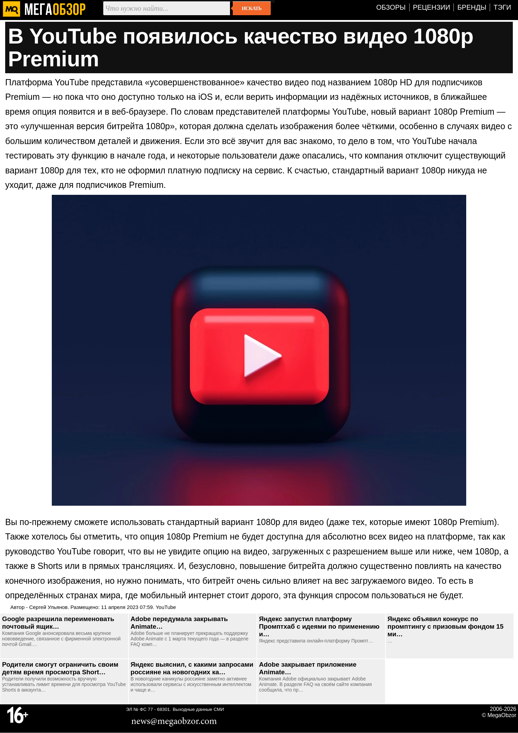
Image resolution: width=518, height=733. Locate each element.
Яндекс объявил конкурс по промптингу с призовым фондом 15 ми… (445, 626)
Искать (251, 8)
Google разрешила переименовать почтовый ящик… (58, 622)
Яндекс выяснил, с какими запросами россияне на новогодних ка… (192, 668)
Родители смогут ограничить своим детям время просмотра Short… (60, 668)
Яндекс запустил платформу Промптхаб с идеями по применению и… (319, 626)
